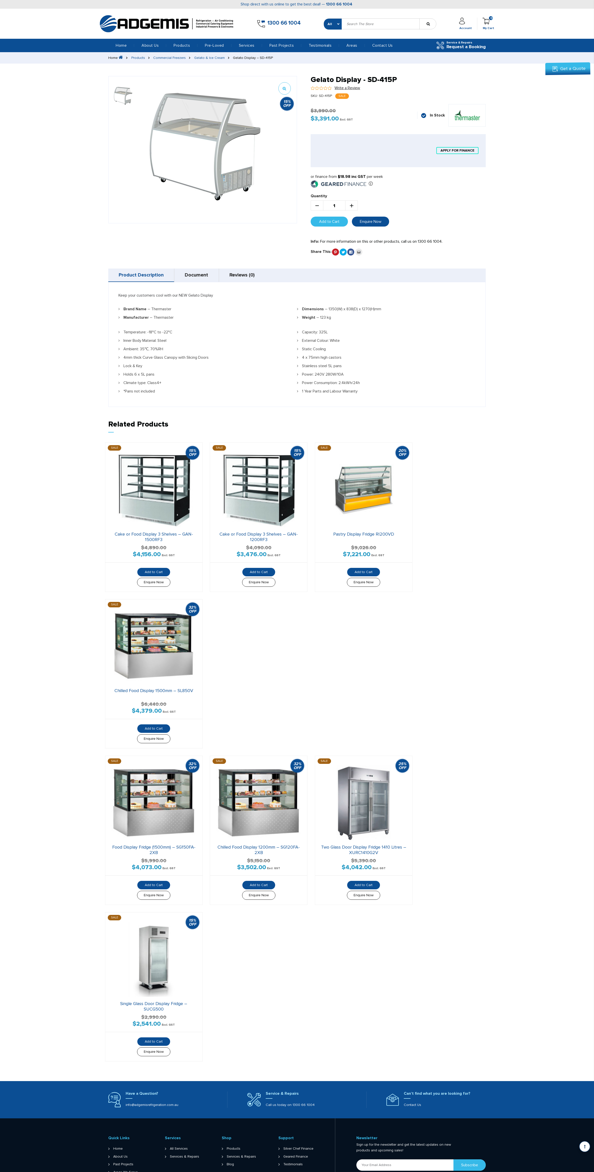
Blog (230, 1144)
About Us (150, 45)
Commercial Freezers (169, 58)
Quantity (319, 196)
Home (121, 45)
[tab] (142, 275)
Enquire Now (370, 221)
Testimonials (320, 45)
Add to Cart (329, 221)
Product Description (142, 275)
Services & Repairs (184, 1136)
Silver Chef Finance (298, 1129)
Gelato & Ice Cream (209, 58)
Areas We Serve (125, 1152)
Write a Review (347, 87)
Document (199, 275)
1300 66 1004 (339, 4)
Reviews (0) (246, 275)
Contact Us (382, 45)
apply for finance (457, 150)
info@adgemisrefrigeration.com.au (152, 1085)
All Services (179, 1129)
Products (138, 58)
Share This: (321, 251)
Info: (315, 241)
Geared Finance (295, 1136)
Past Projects (281, 45)
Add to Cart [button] (150, 567)
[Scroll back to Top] (584, 1146)
